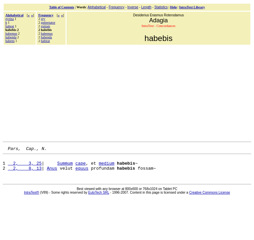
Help (173, 7)
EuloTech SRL (98, 196)
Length (146, 7)
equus (81, 172)
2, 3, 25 (25, 166)
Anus (52, 172)
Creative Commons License (209, 196)
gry (43, 19)
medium (107, 166)
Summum (65, 166)
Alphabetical (97, 7)
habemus (11, 33)
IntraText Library (192, 7)
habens (10, 41)
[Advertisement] (128, 92)
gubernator (48, 22)
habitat (45, 41)
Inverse (132, 7)
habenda (10, 37)
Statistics (161, 7)
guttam (45, 26)
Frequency (116, 7)
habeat (9, 26)
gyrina (9, 19)
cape (80, 166)
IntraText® (31, 196)
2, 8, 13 (25, 172)
